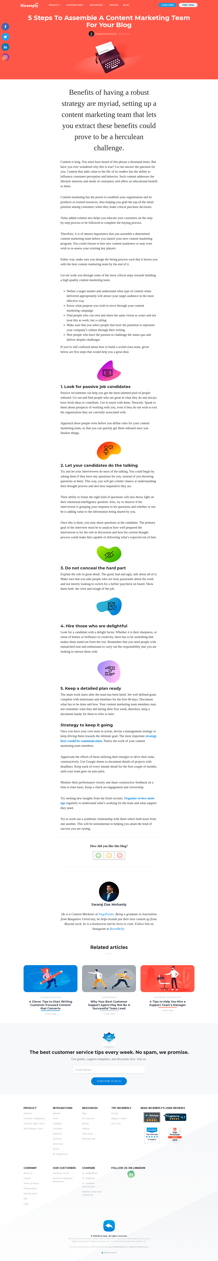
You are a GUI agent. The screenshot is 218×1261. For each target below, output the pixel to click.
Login (26, 1203)
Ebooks (85, 1123)
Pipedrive (57, 1133)
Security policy (30, 1193)
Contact (27, 1178)
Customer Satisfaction (34, 1118)
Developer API (88, 1138)
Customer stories (61, 1173)
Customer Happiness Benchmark (63, 1180)
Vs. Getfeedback (89, 1173)
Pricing (113, 5)
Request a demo (119, 1118)
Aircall (56, 1148)
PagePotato (106, 914)
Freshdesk (57, 1128)
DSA (25, 1198)
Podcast (86, 1128)
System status (109, 1252)
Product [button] (54, 5)
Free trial (188, 5)
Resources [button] (96, 5)
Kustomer (57, 1138)
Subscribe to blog (109, 1081)
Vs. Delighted (88, 1178)
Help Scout (58, 1143)
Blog (126, 5)
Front (55, 1118)
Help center (87, 1133)
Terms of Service (31, 1183)
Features (28, 1113)
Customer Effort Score (34, 1123)
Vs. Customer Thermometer (88, 1185)
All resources (88, 1118)
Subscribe (167, 5)
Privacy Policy (119, 1247)
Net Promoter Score (33, 1128)
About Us (28, 1173)
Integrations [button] (75, 5)
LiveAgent (57, 1123)
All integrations (60, 1154)
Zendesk (57, 1113)
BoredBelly (117, 929)
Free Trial (116, 1123)
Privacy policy (30, 1188)
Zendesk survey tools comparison (92, 1193)
